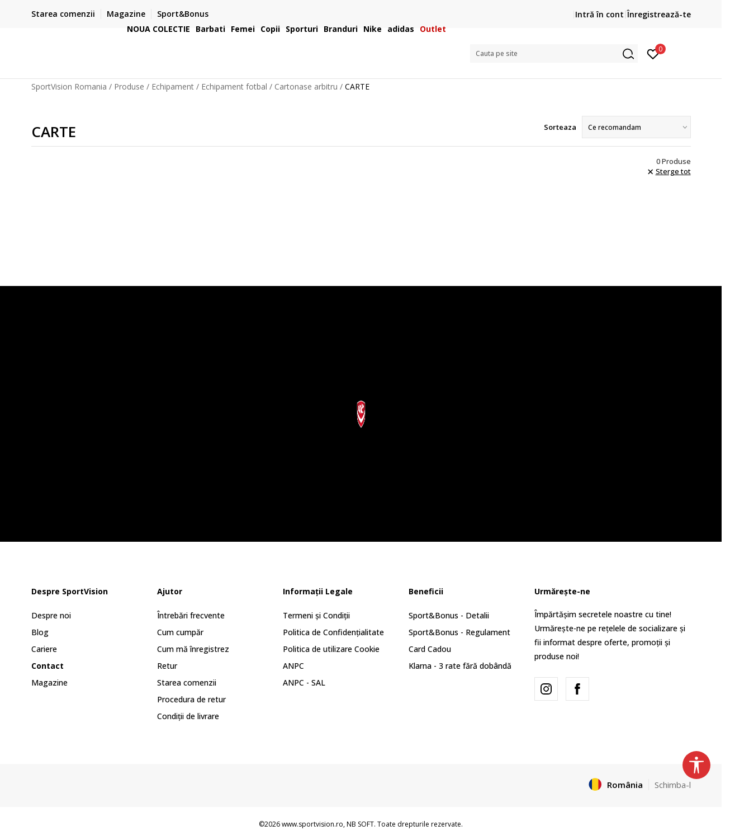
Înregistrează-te (659, 14)
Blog (40, 632)
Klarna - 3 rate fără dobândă (460, 665)
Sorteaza (560, 127)
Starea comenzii (186, 682)
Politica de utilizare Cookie (331, 649)
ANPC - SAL (304, 682)
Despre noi (51, 615)
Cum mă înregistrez (193, 649)
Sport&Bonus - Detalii (449, 615)
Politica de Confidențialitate (333, 632)
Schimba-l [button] (673, 784)
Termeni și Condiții (316, 615)
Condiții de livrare (188, 716)
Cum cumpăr (180, 632)
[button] (554, 53)
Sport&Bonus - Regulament (459, 632)
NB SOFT (360, 824)
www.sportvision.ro (312, 824)
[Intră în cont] (653, 53)
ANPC (293, 665)
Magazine (49, 682)
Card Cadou (430, 649)
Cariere (44, 649)
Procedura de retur (191, 699)
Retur (167, 665)
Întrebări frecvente (191, 615)
